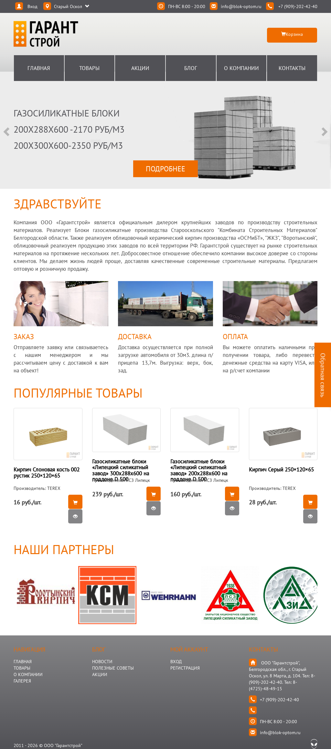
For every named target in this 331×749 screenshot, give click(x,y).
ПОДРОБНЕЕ (165, 168)
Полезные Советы (113, 668)
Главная (38, 68)
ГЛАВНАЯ (23, 661)
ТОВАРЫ (22, 668)
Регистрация (185, 668)
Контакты (292, 68)
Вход (176, 661)
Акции (140, 68)
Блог (190, 68)
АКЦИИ (99, 674)
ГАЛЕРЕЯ (22, 681)
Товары (89, 68)
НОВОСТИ (102, 661)
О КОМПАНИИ (28, 674)
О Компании (241, 68)
